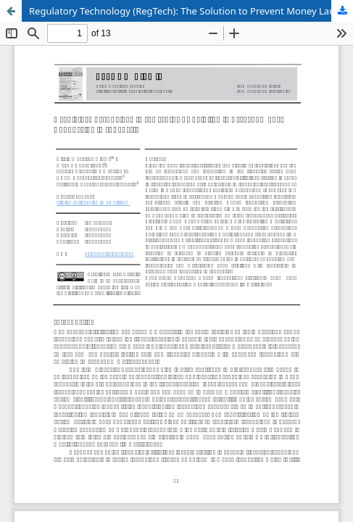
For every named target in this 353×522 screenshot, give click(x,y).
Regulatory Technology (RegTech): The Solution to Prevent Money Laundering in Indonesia (191, 10)
